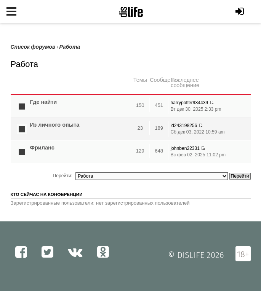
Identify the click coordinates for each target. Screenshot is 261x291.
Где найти (43, 102)
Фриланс (42, 148)
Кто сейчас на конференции (47, 194)
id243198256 (183, 125)
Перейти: (62, 175)
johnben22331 (185, 148)
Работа (69, 47)
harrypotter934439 (189, 102)
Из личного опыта (55, 125)
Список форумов (33, 47)
